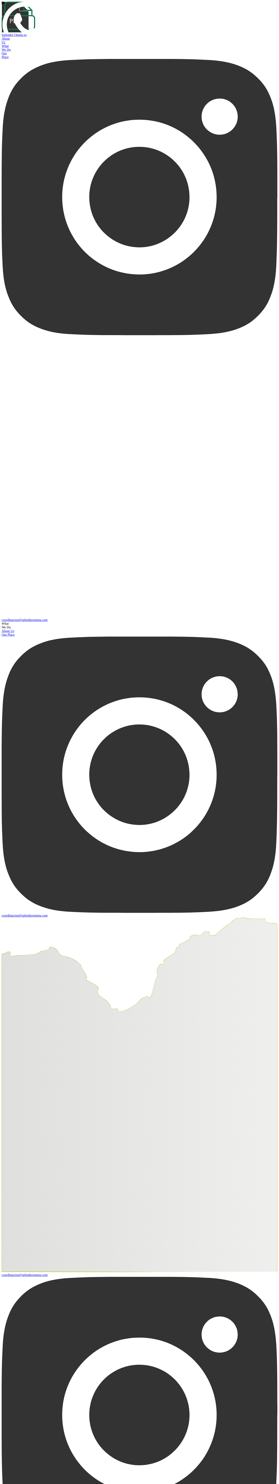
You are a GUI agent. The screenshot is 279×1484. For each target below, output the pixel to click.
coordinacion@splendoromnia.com (25, 620)
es (25, 35)
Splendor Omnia (13, 35)
